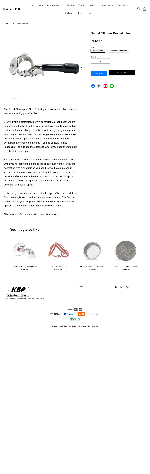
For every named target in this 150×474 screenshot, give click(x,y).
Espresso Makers (54, 5)
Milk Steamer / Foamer (75, 5)
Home (31, 5)
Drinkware (69, 13)
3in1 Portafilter (97, 51)
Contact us (81, 286)
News (90, 13)
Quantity (93, 57)
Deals (80, 13)
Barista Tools (123, 5)
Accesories (108, 5)
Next (80, 67)
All (41, 5)
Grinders (94, 5)
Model (93, 47)
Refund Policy (86, 326)
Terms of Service (57, 326)
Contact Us (94, 326)
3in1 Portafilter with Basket (117, 51)
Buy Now (99, 73)
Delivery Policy (76, 326)
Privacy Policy (67, 326)
